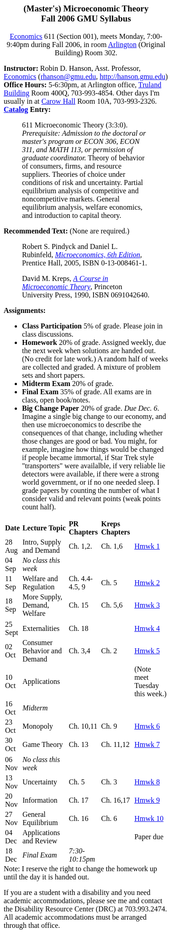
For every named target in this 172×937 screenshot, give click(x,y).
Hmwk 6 (147, 726)
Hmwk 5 (147, 651)
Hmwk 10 (149, 818)
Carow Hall (58, 101)
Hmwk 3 (147, 605)
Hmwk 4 (147, 628)
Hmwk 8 (147, 782)
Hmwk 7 (147, 744)
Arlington (122, 44)
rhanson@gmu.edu (68, 76)
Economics (26, 36)
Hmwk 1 (147, 546)
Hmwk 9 (147, 800)
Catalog (16, 109)
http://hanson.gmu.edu (132, 76)
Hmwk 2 (147, 583)
